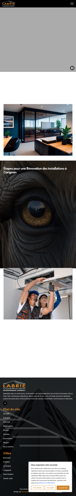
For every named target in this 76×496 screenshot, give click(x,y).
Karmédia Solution (28, 492)
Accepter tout (63, 488)
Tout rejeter (50, 488)
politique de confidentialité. (46, 483)
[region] (50, 477)
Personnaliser (37, 488)
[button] (72, 3)
